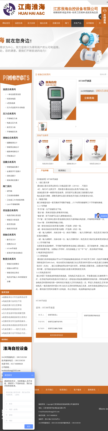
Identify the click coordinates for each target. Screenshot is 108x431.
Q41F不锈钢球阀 (13, 204)
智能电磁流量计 (13, 167)
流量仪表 (56, 23)
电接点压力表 (12, 123)
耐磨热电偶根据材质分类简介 (15, 317)
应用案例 (35, 390)
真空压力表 (11, 127)
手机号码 (41, 322)
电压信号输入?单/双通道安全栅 (17, 279)
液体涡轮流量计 (13, 180)
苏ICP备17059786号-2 (52, 419)
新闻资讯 (91, 390)
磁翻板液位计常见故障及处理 (15, 297)
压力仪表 (31, 23)
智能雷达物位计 (13, 147)
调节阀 (9, 191)
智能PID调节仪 (12, 268)
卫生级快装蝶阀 (13, 196)
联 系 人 (41, 315)
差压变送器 (11, 224)
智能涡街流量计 (47, 164)
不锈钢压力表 (12, 118)
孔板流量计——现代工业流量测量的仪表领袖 (21, 329)
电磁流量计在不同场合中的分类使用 (18, 333)
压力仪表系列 (9, 114)
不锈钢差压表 (12, 132)
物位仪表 (43, 23)
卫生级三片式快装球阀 (15, 200)
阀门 (67, 23)
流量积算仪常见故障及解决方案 (16, 321)
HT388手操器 (12, 248)
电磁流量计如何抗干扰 (12, 301)
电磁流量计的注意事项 (12, 305)
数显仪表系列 (9, 259)
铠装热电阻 (11, 99)
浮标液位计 (11, 156)
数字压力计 (11, 240)
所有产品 (77, 23)
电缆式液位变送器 (14, 215)
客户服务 (77, 390)
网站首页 (6, 23)
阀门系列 (7, 186)
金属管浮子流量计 (14, 171)
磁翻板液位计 (12, 143)
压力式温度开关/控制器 (16, 108)
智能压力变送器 (13, 220)
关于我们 (49, 390)
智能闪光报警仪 (13, 264)
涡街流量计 (11, 176)
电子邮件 (41, 328)
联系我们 (5, 339)
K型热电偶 (11, 103)
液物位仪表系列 (10, 138)
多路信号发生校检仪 (14, 253)
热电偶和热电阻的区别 (12, 309)
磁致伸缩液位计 (13, 152)
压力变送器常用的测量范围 (14, 313)
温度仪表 (18, 23)
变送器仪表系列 (10, 210)
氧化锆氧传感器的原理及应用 (15, 325)
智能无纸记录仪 (13, 273)
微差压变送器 (12, 229)
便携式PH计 (11, 244)
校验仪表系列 (9, 235)
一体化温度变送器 (14, 94)
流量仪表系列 (9, 162)
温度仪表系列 (9, 89)
